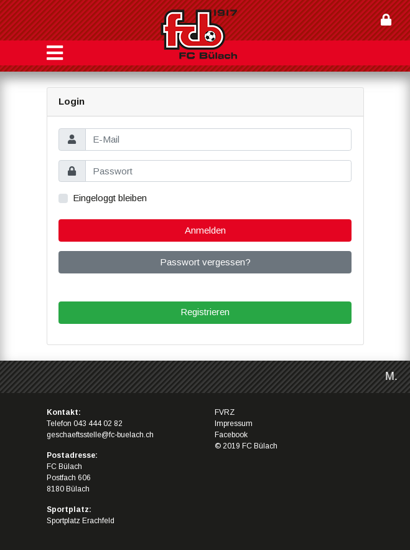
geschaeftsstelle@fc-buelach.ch (100, 434)
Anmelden (205, 230)
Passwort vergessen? (205, 262)
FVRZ (225, 412)
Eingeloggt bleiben (110, 197)
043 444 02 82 (98, 423)
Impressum (234, 423)
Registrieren (205, 311)
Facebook (231, 434)
